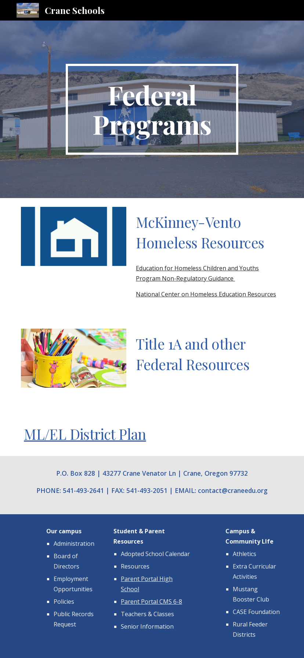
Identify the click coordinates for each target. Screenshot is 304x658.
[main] (152, 109)
